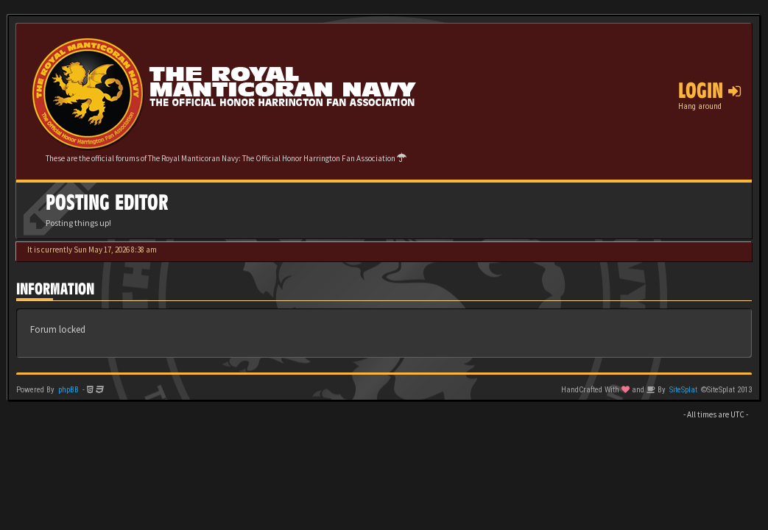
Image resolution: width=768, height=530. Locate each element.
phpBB (68, 390)
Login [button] (709, 90)
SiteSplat (683, 390)
